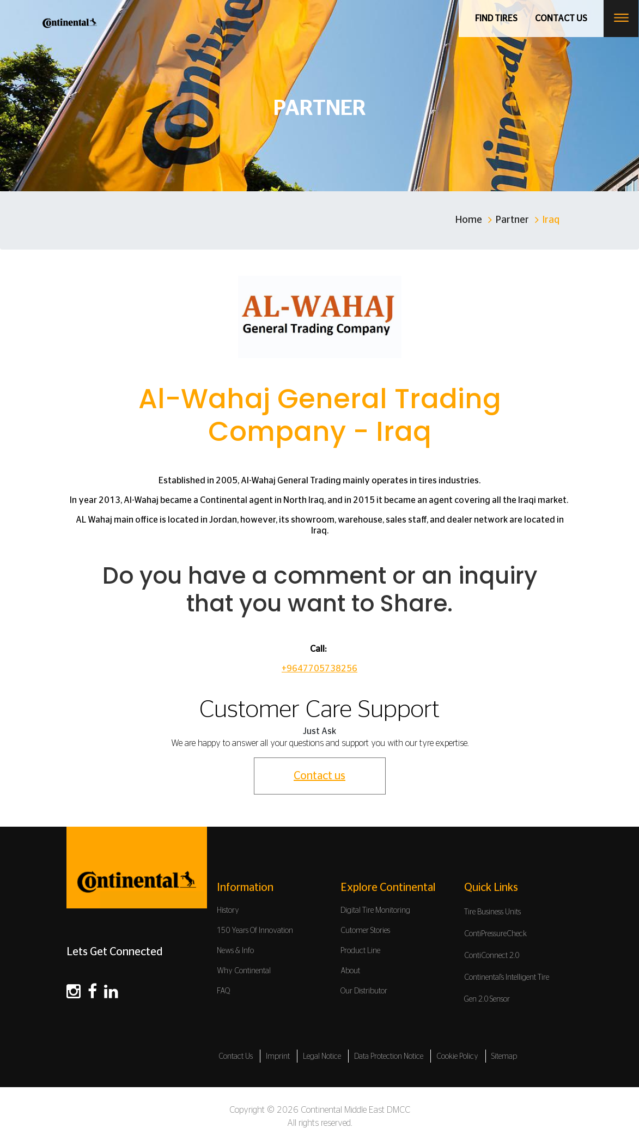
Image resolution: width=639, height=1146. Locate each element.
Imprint (278, 1056)
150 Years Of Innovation (255, 931)
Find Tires (496, 18)
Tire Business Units (492, 912)
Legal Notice (322, 1056)
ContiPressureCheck (495, 934)
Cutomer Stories (365, 931)
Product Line (360, 951)
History (228, 910)
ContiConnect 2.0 (491, 956)
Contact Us (235, 1056)
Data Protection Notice (388, 1056)
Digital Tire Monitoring (375, 910)
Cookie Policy (457, 1056)
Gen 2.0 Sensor (487, 999)
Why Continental (244, 971)
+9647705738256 (319, 668)
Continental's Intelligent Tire (506, 977)
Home (468, 220)
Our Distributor (363, 991)
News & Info (235, 951)
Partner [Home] (512, 220)
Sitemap (504, 1056)
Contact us (561, 18)
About (350, 971)
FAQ (223, 991)
